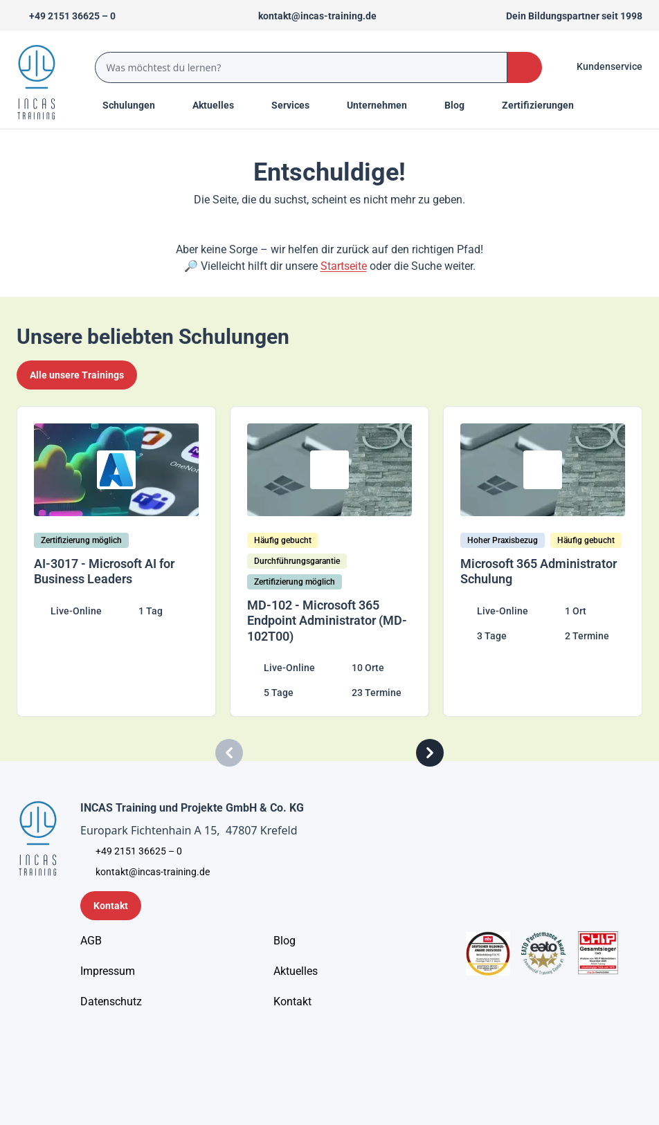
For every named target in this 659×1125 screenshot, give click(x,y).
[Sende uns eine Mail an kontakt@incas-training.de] (311, 16)
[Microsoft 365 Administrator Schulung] (542, 561)
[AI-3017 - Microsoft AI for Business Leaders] (116, 561)
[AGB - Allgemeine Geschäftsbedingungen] (91, 941)
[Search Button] (524, 67)
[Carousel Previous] (229, 753)
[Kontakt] (292, 1002)
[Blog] (284, 941)
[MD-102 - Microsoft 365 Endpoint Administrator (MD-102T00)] (329, 561)
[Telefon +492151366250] (66, 16)
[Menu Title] (220, 105)
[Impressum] (107, 971)
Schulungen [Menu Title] (136, 104)
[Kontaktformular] (110, 905)
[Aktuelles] (295, 971)
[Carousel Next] (430, 753)
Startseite (344, 266)
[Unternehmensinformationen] (111, 1002)
